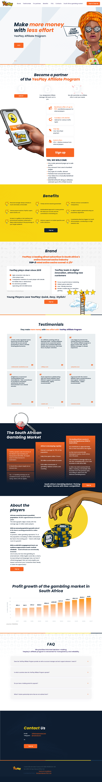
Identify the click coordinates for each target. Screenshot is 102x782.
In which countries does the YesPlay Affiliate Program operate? (32, 672)
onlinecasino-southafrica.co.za (20, 367)
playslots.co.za (75, 367)
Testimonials (27, 3)
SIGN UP (21, 96)
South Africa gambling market (73, 3)
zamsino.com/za (75, 404)
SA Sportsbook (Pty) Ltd (43, 773)
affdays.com (44, 367)
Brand (19, 3)
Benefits (45, 3)
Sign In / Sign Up (93, 3)
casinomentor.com (17, 404)
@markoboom (36, 735)
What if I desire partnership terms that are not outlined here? (31, 694)
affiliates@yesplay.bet (39, 733)
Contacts (58, 3)
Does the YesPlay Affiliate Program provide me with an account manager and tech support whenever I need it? (45, 661)
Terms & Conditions (45, 771)
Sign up (60, 152)
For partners (37, 3)
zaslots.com (44, 404)
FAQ (52, 3)
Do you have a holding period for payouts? (26, 683)
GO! (18, 45)
